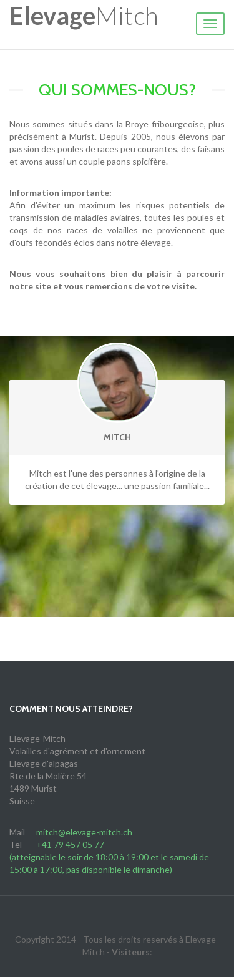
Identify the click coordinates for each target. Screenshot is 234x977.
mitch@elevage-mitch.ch (84, 832)
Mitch (83, 15)
